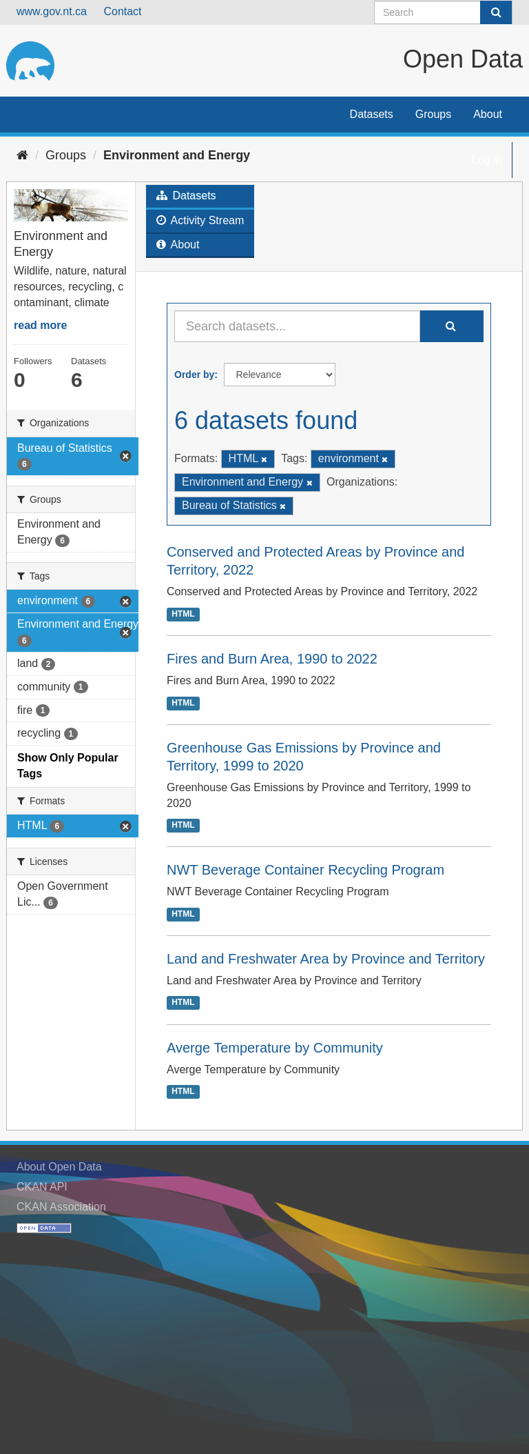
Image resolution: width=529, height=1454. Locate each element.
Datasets (371, 114)
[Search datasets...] (297, 326)
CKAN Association (61, 1207)
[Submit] (496, 12)
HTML (183, 614)
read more (40, 325)
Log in (487, 160)
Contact (122, 11)
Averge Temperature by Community (275, 1047)
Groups (433, 114)
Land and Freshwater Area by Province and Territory (326, 958)
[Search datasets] (443, 12)
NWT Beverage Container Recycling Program (305, 869)
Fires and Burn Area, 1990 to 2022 (272, 658)
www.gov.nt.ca (52, 11)
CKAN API (42, 1187)
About (487, 114)
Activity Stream (200, 220)
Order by (194, 374)
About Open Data (59, 1167)
